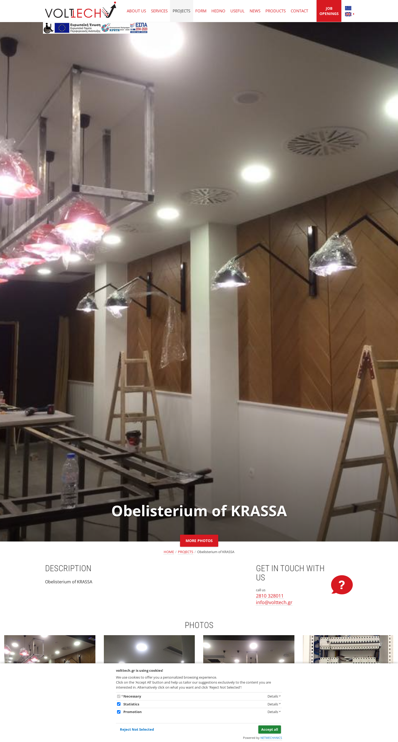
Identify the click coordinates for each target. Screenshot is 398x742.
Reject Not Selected (137, 729)
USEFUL (237, 10)
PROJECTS (181, 10)
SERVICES (159, 10)
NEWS (255, 10)
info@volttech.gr (274, 602)
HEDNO (218, 10)
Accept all (269, 729)
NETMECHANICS (271, 738)
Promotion (132, 711)
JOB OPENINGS (329, 11)
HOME (169, 551)
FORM (200, 10)
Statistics (131, 704)
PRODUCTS (275, 10)
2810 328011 (270, 596)
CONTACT (299, 10)
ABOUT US (136, 10)
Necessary (132, 696)
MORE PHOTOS (199, 540)
